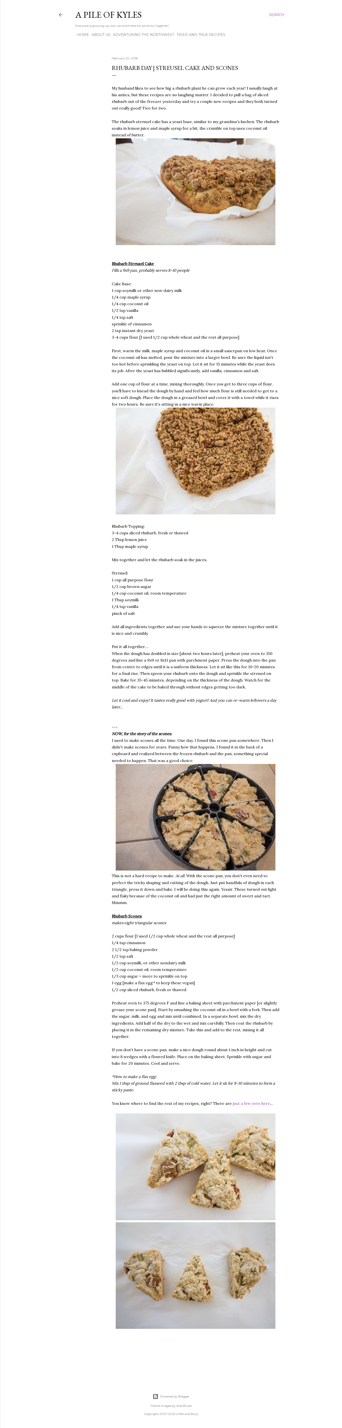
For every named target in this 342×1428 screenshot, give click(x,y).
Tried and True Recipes (199, 34)
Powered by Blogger (171, 1396)
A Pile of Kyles (108, 14)
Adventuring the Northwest (141, 34)
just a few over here (251, 1103)
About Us (99, 34)
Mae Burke (184, 1406)
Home (81, 34)
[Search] (276, 15)
